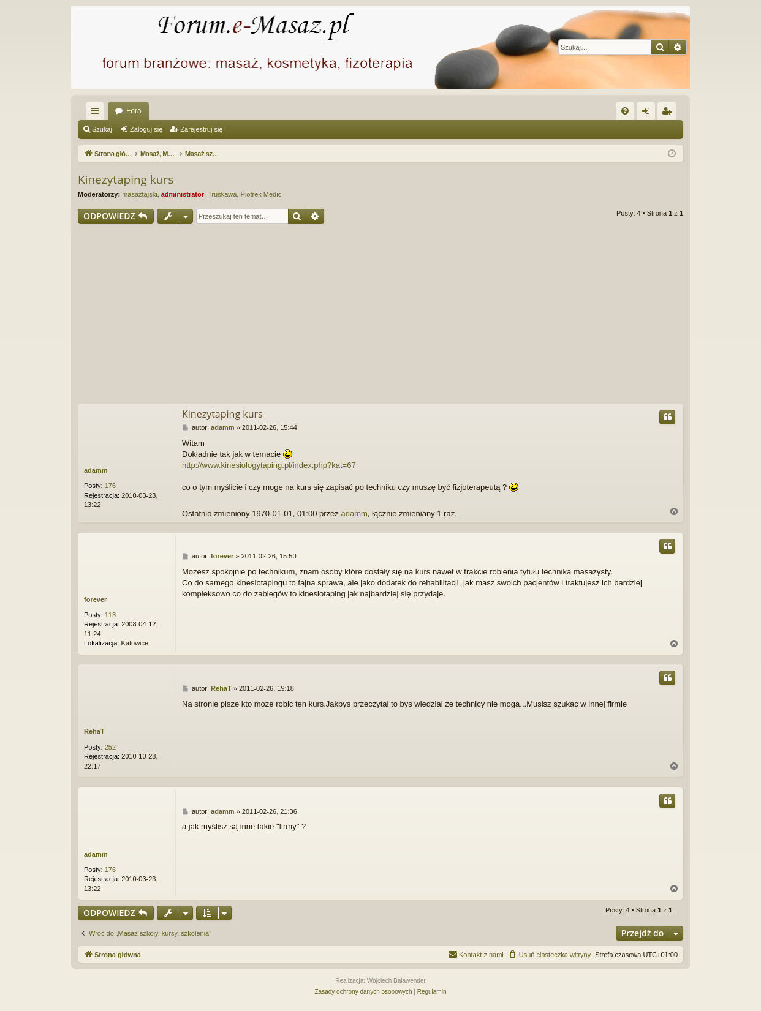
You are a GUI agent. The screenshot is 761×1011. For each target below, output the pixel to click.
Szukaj (102, 129)
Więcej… (97, 113)
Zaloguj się (146, 129)
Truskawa (222, 194)
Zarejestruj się (201, 129)
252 (110, 747)
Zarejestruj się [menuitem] (669, 113)
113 (110, 614)
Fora (134, 111)
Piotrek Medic (261, 194)
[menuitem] (625, 111)
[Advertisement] (380, 315)
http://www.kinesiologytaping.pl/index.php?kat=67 (269, 465)
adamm (96, 470)
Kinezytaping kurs (125, 179)
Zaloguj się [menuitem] (648, 113)
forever (95, 599)
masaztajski (139, 194)
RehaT (94, 731)
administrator (182, 194)
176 (110, 485)
